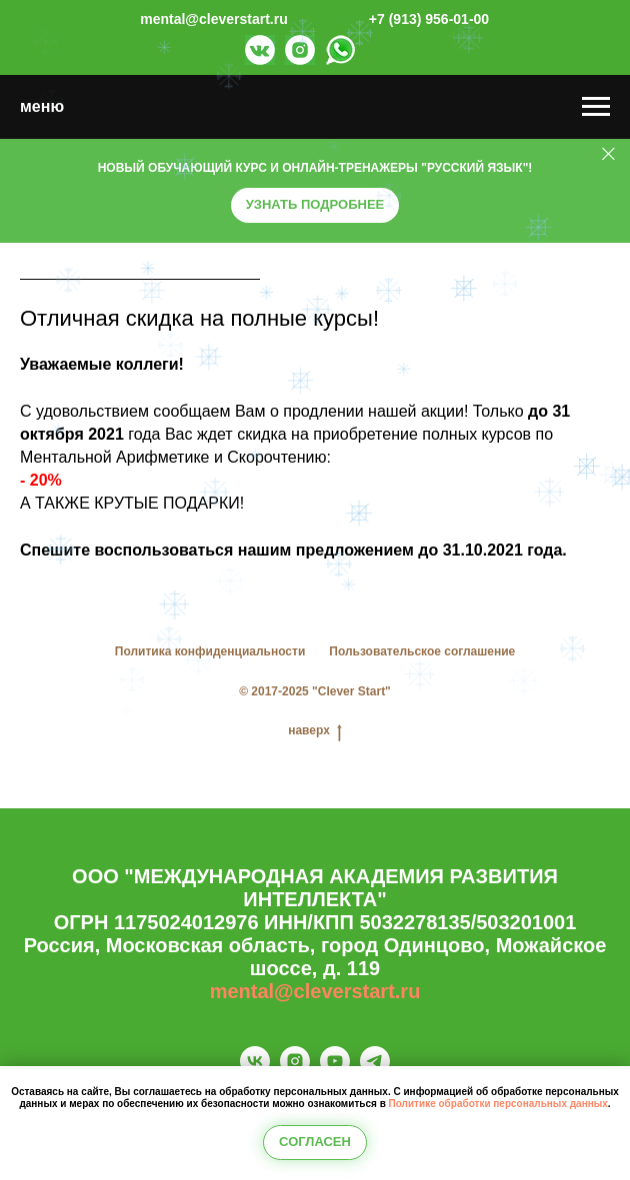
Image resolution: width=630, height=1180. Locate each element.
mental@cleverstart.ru (315, 991)
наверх (315, 730)
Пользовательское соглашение (422, 651)
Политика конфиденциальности (210, 651)
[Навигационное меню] (596, 107)
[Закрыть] (608, 154)
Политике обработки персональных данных (498, 1103)
